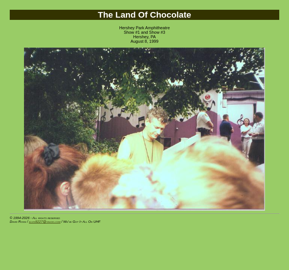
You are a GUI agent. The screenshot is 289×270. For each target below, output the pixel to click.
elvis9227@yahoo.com (44, 222)
